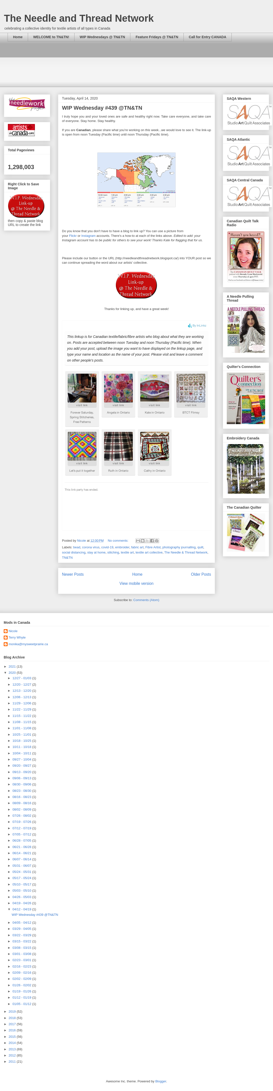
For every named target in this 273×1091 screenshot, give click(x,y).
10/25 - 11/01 (22, 734)
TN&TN (67, 557)
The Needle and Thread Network (79, 18)
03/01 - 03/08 (22, 954)
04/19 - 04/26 (22, 903)
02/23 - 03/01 (22, 960)
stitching (113, 552)
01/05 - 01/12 (22, 1004)
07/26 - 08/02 (22, 815)
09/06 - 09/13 (22, 778)
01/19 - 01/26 (22, 991)
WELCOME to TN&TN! (51, 37)
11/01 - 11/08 (22, 728)
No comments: (118, 540)
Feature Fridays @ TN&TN (157, 37)
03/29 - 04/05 (22, 929)
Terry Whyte (17, 637)
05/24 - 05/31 (22, 872)
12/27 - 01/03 (22, 678)
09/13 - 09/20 (22, 772)
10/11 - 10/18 (22, 747)
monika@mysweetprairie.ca (28, 644)
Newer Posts (73, 574)
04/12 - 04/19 (22, 909)
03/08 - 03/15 (22, 948)
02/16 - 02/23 (22, 966)
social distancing (73, 552)
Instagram (88, 236)
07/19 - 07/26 (22, 822)
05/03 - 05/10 (22, 890)
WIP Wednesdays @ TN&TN (102, 37)
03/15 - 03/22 (22, 941)
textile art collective (149, 552)
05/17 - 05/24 (22, 878)
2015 (13, 1037)
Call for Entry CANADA (207, 37)
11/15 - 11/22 (22, 716)
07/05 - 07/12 (22, 834)
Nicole (13, 631)
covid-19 (107, 547)
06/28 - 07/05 (22, 840)
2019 (13, 1011)
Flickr (73, 236)
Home (18, 37)
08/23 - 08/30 (22, 791)
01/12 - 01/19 (22, 997)
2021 (13, 666)
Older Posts (201, 574)
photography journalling (179, 547)
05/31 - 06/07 (22, 865)
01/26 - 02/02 (22, 985)
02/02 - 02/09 (22, 979)
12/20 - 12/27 (22, 684)
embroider (122, 547)
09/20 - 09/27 (22, 765)
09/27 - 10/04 (22, 759)
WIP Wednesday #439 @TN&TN (102, 108)
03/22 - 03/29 (22, 935)
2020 (13, 673)
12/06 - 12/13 (22, 697)
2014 (13, 1043)
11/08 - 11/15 (22, 722)
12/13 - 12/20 (22, 691)
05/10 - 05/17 (22, 884)
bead (76, 547)
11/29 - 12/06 (22, 703)
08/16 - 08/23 (22, 797)
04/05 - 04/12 (22, 922)
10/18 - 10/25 (22, 741)
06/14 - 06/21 (22, 853)
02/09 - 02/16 (22, 972)
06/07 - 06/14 (22, 859)
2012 (13, 1055)
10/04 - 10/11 (22, 753)
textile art (127, 552)
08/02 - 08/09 (22, 809)
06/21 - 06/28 (22, 847)
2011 (13, 1061)
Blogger (160, 1081)
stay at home (96, 552)
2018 (13, 1018)
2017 (13, 1024)
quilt (200, 547)
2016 (13, 1030)
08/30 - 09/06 (22, 784)
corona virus (91, 547)
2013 (13, 1049)
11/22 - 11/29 (22, 709)
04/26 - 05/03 (22, 897)
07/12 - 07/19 (22, 828)
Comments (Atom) (146, 600)
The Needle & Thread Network (185, 552)
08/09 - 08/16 (22, 803)
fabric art (137, 547)
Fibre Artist (153, 547)
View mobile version (136, 583)
